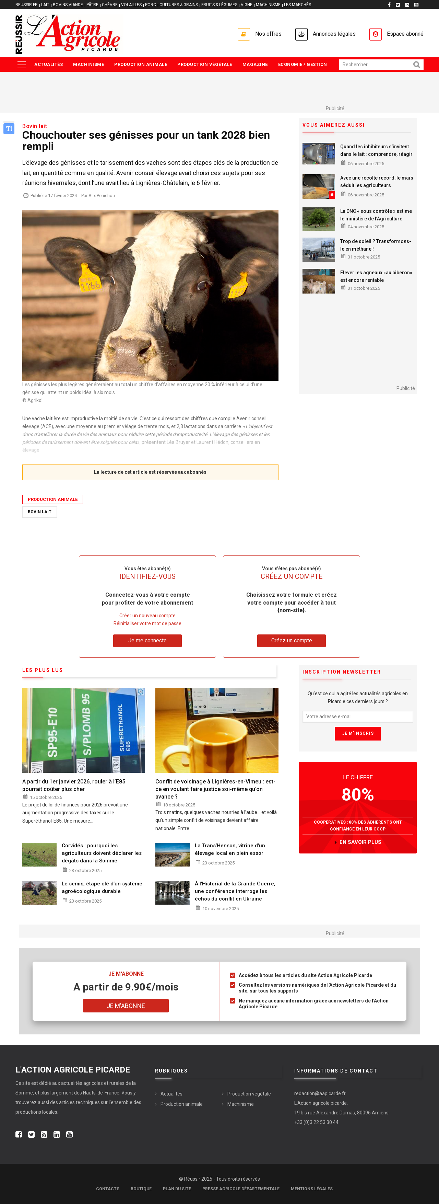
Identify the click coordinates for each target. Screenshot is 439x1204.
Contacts (107, 1188)
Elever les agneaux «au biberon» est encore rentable (376, 276)
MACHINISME (268, 4)
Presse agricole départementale (241, 1188)
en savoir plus (360, 842)
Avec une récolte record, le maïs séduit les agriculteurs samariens (376, 185)
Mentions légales (312, 1188)
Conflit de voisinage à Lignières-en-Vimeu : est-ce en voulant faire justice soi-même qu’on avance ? (215, 789)
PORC (150, 4)
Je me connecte (147, 640)
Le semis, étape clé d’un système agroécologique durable (102, 887)
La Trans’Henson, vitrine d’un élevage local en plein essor (230, 849)
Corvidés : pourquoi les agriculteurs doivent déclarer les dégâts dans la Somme (102, 853)
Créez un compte (291, 640)
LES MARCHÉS (297, 4)
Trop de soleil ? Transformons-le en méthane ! (375, 245)
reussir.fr (26, 4)
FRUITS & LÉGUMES (219, 4)
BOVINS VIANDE (68, 4)
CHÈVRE (110, 4)
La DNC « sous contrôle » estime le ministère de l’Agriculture (376, 214)
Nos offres (268, 34)
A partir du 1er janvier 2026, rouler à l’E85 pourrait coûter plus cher (73, 785)
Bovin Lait (39, 511)
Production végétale (204, 64)
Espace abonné (405, 34)
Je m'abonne (126, 1005)
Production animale (140, 64)
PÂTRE (92, 4)
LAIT (45, 4)
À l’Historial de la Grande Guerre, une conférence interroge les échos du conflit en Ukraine (235, 891)
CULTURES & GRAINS (178, 4)
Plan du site (177, 1188)
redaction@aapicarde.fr (320, 1093)
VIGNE (246, 4)
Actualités (48, 64)
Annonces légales (334, 34)
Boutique (141, 1188)
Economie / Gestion (302, 64)
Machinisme (88, 64)
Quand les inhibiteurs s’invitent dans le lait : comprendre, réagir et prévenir (376, 154)
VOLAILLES (131, 4)
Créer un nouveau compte (147, 615)
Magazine (255, 64)
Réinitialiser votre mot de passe (147, 623)
